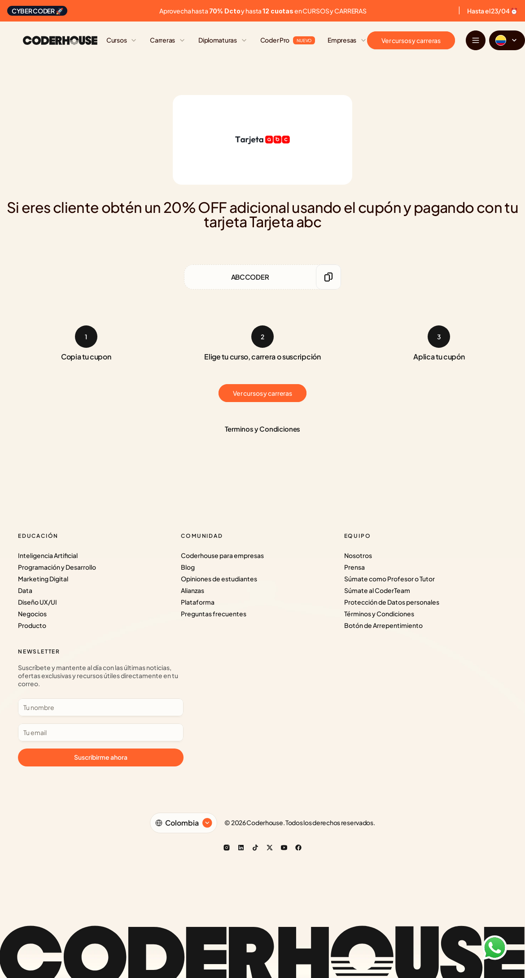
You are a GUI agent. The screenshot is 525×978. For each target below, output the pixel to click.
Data (25, 590)
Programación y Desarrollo (57, 567)
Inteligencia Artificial (48, 555)
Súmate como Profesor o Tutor (389, 579)
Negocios (32, 614)
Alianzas (192, 590)
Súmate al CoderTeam (377, 590)
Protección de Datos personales (391, 602)
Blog (188, 567)
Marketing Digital (43, 579)
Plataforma (197, 602)
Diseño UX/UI (37, 602)
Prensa (354, 567)
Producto (32, 625)
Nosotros (358, 555)
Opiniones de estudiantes (219, 579)
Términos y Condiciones (379, 614)
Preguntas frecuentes (213, 614)
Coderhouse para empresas (222, 555)
